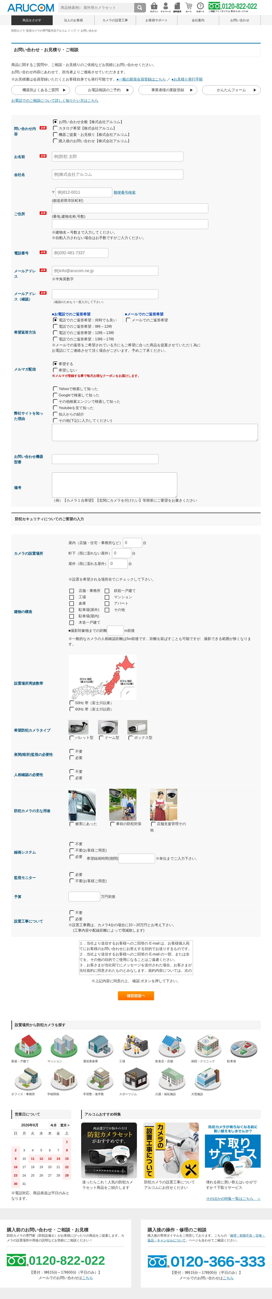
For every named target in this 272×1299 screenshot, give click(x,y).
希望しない (68, 370)
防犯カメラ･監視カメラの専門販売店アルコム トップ (43, 30)
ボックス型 (140, 738)
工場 (77, 597)
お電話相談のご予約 (104, 90)
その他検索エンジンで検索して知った (89, 401)
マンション (118, 597)
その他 (115, 610)
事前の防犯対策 (125, 824)
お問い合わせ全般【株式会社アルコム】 (91, 122)
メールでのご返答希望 (150, 320)
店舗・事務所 (84, 591)
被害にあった (83, 824)
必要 (79, 758)
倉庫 (77, 603)
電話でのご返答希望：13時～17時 (86, 339)
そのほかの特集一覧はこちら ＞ (233, 1199)
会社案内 (198, 20)
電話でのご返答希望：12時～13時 (86, 333)
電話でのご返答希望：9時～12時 (85, 326)
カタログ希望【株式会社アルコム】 (88, 128)
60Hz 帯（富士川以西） (94, 709)
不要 (79, 751)
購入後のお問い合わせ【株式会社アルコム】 (95, 141)
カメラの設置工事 (115, 20)
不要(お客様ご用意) (88, 850)
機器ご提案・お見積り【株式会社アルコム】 (95, 135)
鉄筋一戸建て (120, 591)
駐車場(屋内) (84, 616)
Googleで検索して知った (79, 395)
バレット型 (81, 738)
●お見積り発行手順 (187, 79)
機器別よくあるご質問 (40, 90)
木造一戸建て (84, 622)
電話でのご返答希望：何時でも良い (88, 320)
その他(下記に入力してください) (85, 420)
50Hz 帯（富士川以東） (94, 703)
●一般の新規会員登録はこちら (141, 79)
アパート (117, 603)
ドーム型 (109, 738)
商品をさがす (31, 20)
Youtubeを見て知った (76, 408)
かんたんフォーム (231, 90)
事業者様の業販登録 (167, 90)
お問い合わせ (239, 20)
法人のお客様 (73, 20)
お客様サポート (157, 20)
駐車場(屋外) (84, 610)
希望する (66, 364)
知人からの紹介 (71, 414)
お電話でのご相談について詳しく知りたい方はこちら (54, 101)
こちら (87, 1278)
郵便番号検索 (125, 192)
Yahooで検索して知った (78, 389)
